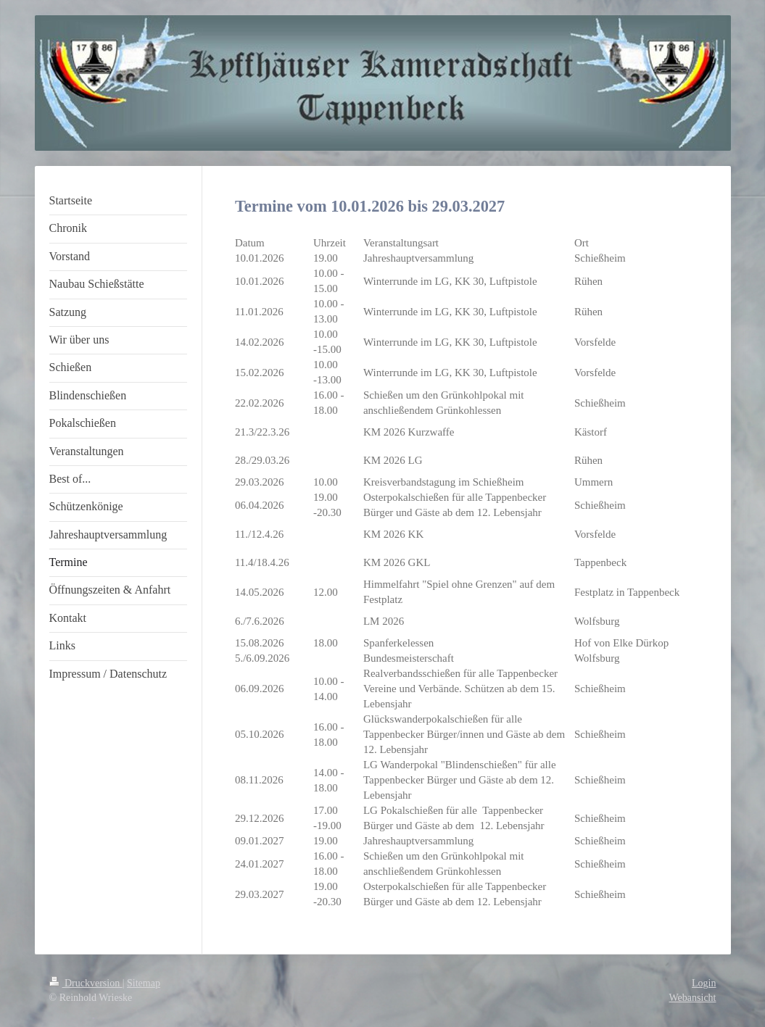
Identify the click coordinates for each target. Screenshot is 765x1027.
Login (704, 983)
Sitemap (143, 983)
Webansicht (692, 997)
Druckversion (86, 983)
